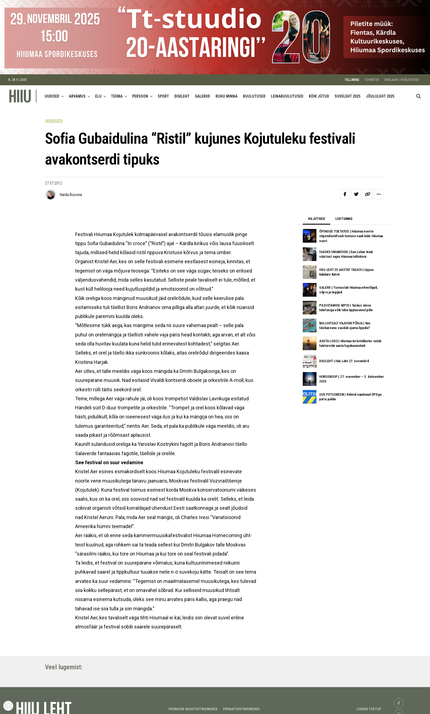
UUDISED (52, 92)
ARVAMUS (77, 92)
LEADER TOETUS (369, 705)
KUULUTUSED (254, 92)
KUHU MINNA (226, 92)
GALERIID (202, 92)
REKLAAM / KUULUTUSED (401, 76)
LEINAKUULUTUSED (287, 92)
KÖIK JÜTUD (319, 92)
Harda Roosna (71, 191)
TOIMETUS (372, 76)
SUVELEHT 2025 (347, 92)
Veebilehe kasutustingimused (192, 705)
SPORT (163, 92)
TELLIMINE (352, 76)
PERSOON (140, 92)
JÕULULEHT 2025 (380, 92)
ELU (98, 92)
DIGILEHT (181, 92)
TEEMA (117, 92)
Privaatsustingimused (241, 705)
